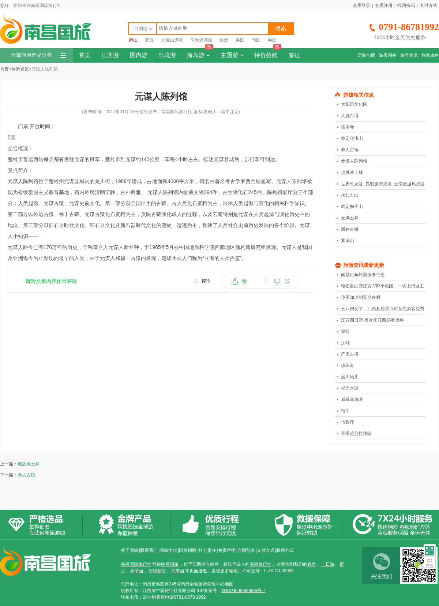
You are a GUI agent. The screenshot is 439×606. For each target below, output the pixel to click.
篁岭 (345, 331)
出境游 (167, 55)
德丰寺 (347, 127)
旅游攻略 (430, 55)
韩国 (256, 39)
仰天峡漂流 (201, 39)
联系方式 (285, 550)
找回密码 (406, 5)
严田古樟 (350, 354)
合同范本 (246, 550)
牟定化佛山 (352, 138)
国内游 (138, 55)
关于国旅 (129, 550)
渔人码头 (350, 376)
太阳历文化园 (354, 104)
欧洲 (224, 39)
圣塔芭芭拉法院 (356, 433)
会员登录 (361, 5)
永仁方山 (350, 195)
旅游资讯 (409, 55)
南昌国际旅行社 (136, 564)
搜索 (280, 28)
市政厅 (347, 422)
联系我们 (149, 550)
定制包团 (366, 55)
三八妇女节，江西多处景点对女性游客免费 (382, 308)
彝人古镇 (350, 149)
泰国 (272, 39)
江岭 (345, 342)
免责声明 (227, 550)
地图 (229, 584)
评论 (206, 281)
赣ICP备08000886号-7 (243, 590)
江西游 (110, 55)
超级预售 (157, 570)
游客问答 (388, 55)
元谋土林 (350, 217)
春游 (311, 564)
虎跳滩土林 (352, 172)
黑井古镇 (350, 229)
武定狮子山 (352, 206)
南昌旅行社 (260, 564)
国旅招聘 (187, 550)
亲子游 (136, 570)
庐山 (133, 39)
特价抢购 (267, 53)
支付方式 (428, 5)
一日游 (327, 564)
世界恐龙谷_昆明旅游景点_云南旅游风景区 (383, 183)
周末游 (177, 570)
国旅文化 (168, 550)
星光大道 (350, 388)
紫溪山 (347, 240)
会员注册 (384, 5)
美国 (240, 39)
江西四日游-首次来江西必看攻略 (372, 320)
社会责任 (207, 550)
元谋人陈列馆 (354, 161)
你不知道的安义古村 (360, 297)
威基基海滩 (352, 399)
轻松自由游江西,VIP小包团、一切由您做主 (382, 286)
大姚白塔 (350, 115)
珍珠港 (347, 365)
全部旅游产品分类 (38, 55)
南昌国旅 (170, 564)
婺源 (149, 39)
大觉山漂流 (172, 39)
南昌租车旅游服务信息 (363, 274)
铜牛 (345, 410)
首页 (84, 55)
